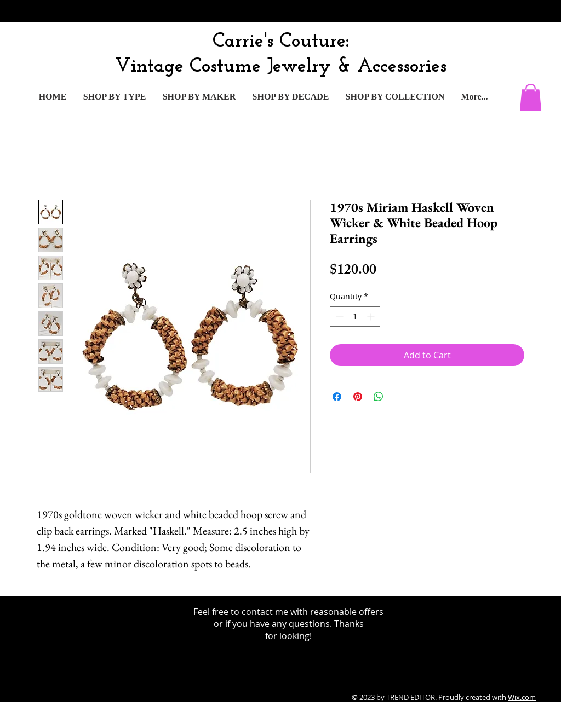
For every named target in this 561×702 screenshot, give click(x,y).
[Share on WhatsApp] (378, 396)
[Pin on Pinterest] (357, 396)
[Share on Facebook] (337, 396)
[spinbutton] (355, 316)
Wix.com (522, 697)
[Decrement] (338, 316)
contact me (265, 612)
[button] (530, 97)
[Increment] (372, 316)
